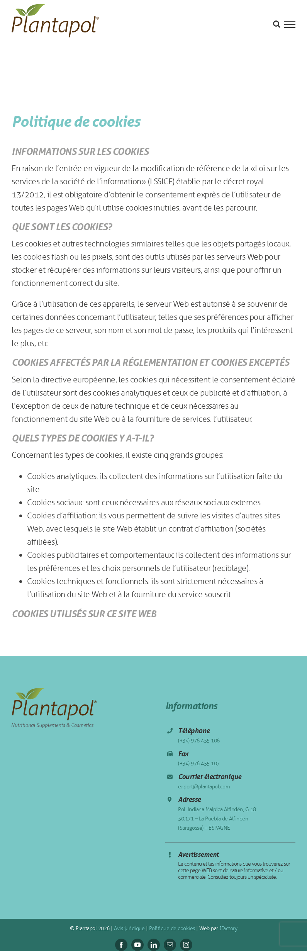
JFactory (227, 928)
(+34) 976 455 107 (199, 763)
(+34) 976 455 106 (199, 740)
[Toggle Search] (276, 24)
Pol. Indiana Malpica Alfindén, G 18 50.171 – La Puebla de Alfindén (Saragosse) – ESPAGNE (217, 818)
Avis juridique (129, 928)
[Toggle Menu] (289, 24)
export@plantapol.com (204, 786)
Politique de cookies (171, 928)
